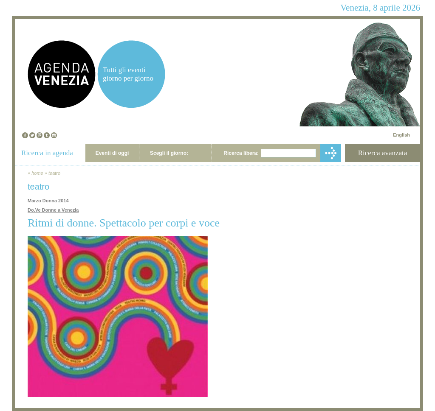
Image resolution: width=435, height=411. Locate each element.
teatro (54, 173)
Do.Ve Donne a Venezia (53, 209)
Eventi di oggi (112, 153)
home (37, 173)
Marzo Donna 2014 (48, 200)
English (401, 134)
